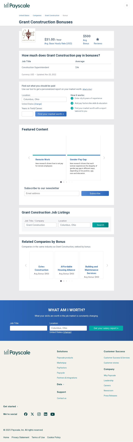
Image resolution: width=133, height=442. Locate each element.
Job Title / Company (34, 221)
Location (62, 221)
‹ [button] (29, 157)
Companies (37, 15)
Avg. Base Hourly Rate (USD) (58, 43)
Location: (26, 95)
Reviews (98, 43)
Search (100, 225)
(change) (38, 104)
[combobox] (44, 99)
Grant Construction (52, 15)
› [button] (104, 157)
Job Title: (14, 323)
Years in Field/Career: (32, 108)
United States (24, 15)
